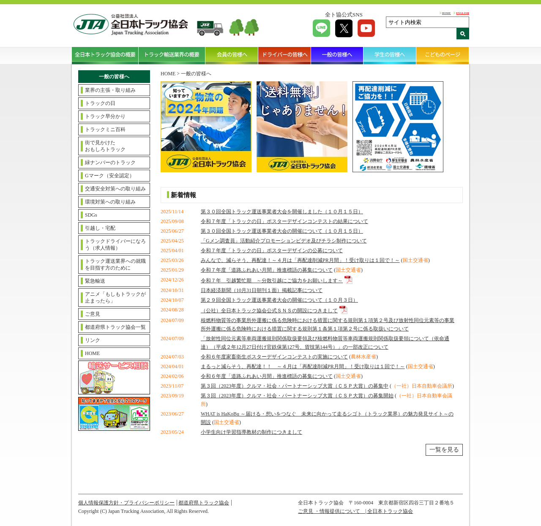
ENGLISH (462, 12)
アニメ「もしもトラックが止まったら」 (115, 297)
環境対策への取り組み (110, 202)
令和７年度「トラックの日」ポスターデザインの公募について (272, 250)
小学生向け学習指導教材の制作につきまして (251, 432)
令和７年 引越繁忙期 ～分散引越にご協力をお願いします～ (272, 281)
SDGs (91, 215)
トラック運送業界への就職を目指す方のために (115, 264)
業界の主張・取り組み (110, 90)
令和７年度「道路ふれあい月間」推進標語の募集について (267, 270)
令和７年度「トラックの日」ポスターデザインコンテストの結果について (284, 221)
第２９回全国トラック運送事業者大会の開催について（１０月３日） (279, 300)
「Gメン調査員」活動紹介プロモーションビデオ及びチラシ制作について (284, 241)
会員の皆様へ (231, 55)
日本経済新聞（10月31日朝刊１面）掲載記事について (261, 290)
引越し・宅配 (100, 228)
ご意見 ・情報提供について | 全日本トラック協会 (355, 511)
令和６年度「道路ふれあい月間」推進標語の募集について (267, 376)
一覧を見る (444, 449)
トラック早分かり (105, 116)
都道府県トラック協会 (203, 503)
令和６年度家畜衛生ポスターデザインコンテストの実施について (274, 357)
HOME (446, 12)
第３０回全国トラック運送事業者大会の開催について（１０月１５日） (282, 231)
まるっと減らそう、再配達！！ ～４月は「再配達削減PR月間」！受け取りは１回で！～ (303, 366)
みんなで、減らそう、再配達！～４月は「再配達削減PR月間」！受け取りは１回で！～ (300, 260)
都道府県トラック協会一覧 (115, 327)
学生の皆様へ (389, 55)
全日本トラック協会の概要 (105, 55)
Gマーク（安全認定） (109, 176)
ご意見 (92, 314)
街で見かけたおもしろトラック (105, 146)
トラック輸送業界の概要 (172, 55)
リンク (92, 340)
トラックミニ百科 (105, 129)
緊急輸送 (95, 281)
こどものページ (442, 55)
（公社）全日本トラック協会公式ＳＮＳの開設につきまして (269, 311)
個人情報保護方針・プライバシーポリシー (126, 503)
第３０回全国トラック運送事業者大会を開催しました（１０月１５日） (282, 212)
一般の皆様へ (337, 55)
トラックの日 (100, 103)
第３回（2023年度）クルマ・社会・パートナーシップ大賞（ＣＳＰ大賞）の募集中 (294, 386)
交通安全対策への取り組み (115, 189)
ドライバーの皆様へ (284, 55)
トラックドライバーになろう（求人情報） (115, 244)
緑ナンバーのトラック (110, 162)
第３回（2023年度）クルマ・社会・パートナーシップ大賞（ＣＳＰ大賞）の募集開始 (297, 396)
